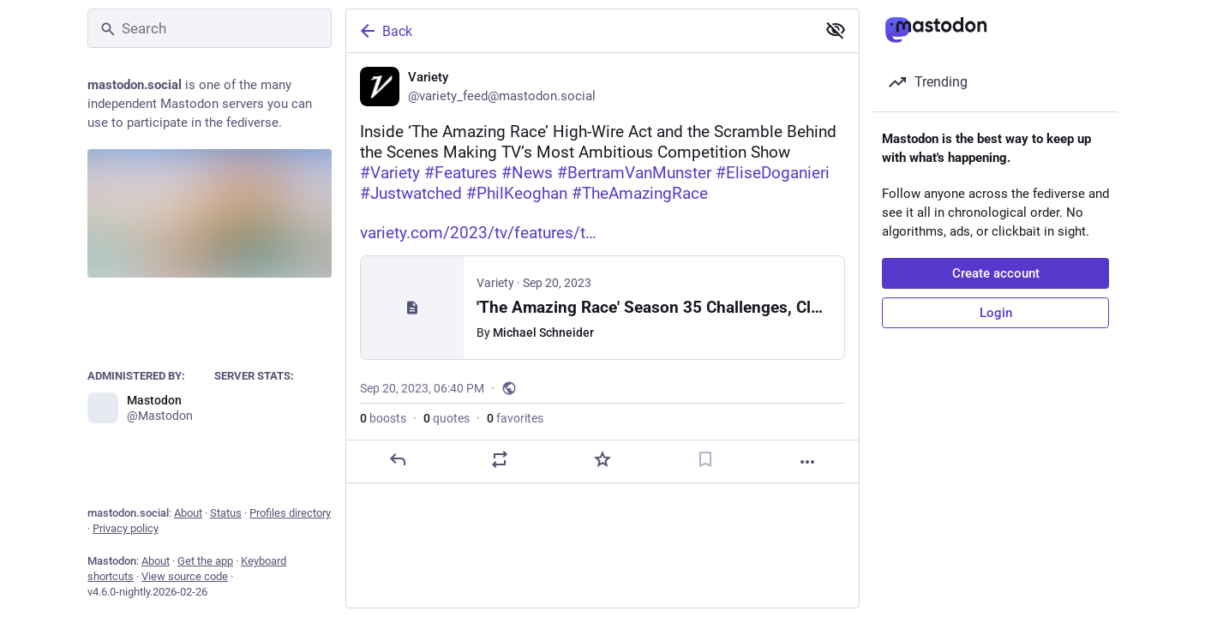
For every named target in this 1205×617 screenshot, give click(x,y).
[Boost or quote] (499, 459)
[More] (807, 462)
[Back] (579, 30)
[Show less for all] (835, 30)
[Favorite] (602, 459)
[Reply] (397, 459)
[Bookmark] (705, 459)
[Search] (209, 28)
